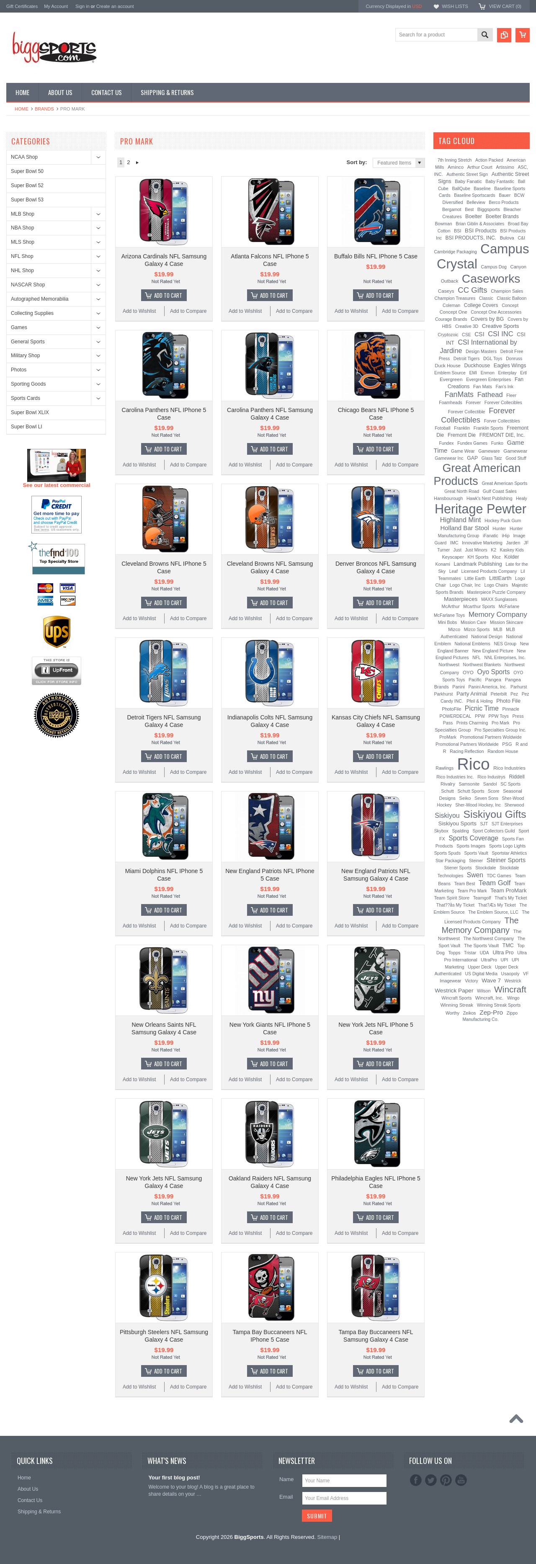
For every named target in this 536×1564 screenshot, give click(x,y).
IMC (454, 542)
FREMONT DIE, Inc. (502, 435)
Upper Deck (479, 966)
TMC (508, 945)
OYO (468, 672)
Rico (473, 764)
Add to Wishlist (139, 311)
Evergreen (451, 379)
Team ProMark (508, 890)
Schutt (447, 791)
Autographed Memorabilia (39, 299)
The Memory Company (480, 925)
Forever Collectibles (478, 415)
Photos (18, 370)
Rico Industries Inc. (455, 776)
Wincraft (510, 989)
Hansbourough (448, 498)
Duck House (448, 365)
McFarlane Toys (449, 615)
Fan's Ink (504, 386)
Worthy (452, 1012)
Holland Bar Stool (464, 527)
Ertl (523, 372)
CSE (466, 334)
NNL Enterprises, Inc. (505, 657)
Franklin (462, 427)
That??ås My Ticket (455, 904)
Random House (502, 751)
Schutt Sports (471, 791)
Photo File (508, 701)
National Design (486, 636)
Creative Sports (500, 326)
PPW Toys (499, 716)
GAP (472, 458)
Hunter (499, 528)
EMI (473, 373)
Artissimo (505, 167)
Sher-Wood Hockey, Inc (478, 805)
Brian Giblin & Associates (480, 224)
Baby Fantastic (499, 181)
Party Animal (471, 694)
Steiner (476, 860)
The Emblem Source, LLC (493, 912)
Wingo (513, 997)
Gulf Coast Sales (500, 491)
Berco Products (503, 202)
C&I (521, 237)
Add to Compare (188, 311)
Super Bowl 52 (27, 185)
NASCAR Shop (28, 285)
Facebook (416, 1480)
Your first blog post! (174, 1477)
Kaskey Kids (512, 550)
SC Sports (510, 783)
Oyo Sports (493, 671)
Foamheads (450, 402)
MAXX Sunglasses (499, 599)
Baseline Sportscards (474, 195)
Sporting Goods (28, 384)
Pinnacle (510, 708)
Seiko (465, 798)
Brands (44, 108)
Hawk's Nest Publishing (489, 498)
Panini (458, 686)
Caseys (446, 291)
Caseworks (491, 278)
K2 (493, 549)
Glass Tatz (492, 458)
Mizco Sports (477, 629)
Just (457, 550)
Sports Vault (476, 852)
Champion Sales (507, 291)
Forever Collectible (466, 411)
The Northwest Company (489, 938)
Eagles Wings (510, 365)
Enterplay (507, 373)
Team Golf (494, 883)
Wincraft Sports (456, 997)
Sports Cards (25, 398)
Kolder (511, 557)
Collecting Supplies (32, 313)
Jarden (513, 542)
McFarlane (509, 606)
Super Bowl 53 (27, 200)
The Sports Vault (481, 945)
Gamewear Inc (449, 458)
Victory (471, 981)
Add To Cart (168, 295)
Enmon (488, 372)
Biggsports (488, 209)
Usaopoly (510, 973)
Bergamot (451, 209)
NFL (476, 657)
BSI (457, 230)
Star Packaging (450, 860)
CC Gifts (472, 290)
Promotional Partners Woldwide (491, 736)
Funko (497, 443)
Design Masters (481, 351)
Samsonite (469, 783)
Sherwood (514, 805)
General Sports (28, 342)
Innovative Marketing (482, 542)
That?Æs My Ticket (497, 904)
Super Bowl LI (26, 427)
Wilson (483, 990)
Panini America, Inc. (488, 687)
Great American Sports (504, 483)
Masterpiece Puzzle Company (496, 592)
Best (469, 209)
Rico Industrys (491, 776)
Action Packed (489, 160)
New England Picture (492, 650)
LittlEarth (500, 578)
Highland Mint (460, 519)
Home (21, 108)
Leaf (453, 571)
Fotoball (442, 427)
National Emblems (472, 643)
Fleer (511, 395)
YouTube (461, 1480)
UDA (484, 953)
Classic (486, 298)
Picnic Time (482, 708)
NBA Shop (22, 228)
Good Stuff (515, 458)
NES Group (505, 643)
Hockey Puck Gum (502, 520)
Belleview (475, 202)
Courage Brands (451, 319)
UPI (504, 959)
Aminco (456, 167)
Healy (521, 498)
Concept (510, 305)
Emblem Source (450, 372)
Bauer (504, 195)
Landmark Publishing (478, 564)
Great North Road (461, 491)
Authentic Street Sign (467, 174)
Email (286, 1497)
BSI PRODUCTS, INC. (471, 238)
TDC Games (499, 875)
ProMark (447, 736)
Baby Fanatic (468, 181)
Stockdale (485, 867)
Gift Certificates (22, 6)
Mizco (454, 629)
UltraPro (489, 959)
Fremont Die (462, 435)
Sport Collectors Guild (493, 831)
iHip (506, 535)
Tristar (470, 953)
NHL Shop (22, 270)
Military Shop (25, 355)
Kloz (496, 556)
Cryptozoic (448, 334)
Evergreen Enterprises (488, 379)
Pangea (493, 679)
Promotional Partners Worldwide (467, 744)
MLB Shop (22, 214)
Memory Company (498, 614)
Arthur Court (479, 167)
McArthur (451, 606)
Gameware (489, 450)
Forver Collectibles (502, 421)
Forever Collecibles (503, 402)
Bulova (507, 237)
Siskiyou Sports (457, 823)
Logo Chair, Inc (465, 584)
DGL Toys (492, 358)
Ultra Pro (502, 952)
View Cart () (505, 6)
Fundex (446, 443)
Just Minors (476, 550)
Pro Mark (501, 722)
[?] (486, 140)
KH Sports (477, 556)
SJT (484, 823)
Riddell (516, 777)
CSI (479, 334)
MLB (497, 629)
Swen (475, 875)
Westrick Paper (454, 990)
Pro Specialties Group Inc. (500, 729)
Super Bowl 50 (27, 171)
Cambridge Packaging (455, 252)
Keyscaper (453, 556)
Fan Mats (482, 386)
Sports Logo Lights (507, 845)
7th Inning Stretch (455, 160)
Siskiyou (447, 815)
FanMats (459, 394)
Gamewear (515, 450)
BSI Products (481, 230)
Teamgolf (482, 897)
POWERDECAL (456, 716)
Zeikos (469, 1012)
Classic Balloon (511, 298)
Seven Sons (486, 798)
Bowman (443, 223)
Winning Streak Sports (499, 1004)
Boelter (473, 216)
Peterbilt (499, 693)
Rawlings (445, 767)
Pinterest (446, 1480)
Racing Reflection (467, 751)
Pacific (475, 679)
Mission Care (473, 622)
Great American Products (477, 474)
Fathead (490, 395)
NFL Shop (22, 256)
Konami (443, 564)
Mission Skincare (506, 622)
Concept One (453, 311)
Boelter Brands (502, 216)
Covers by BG (487, 319)
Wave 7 (491, 980)
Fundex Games (472, 443)
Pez (514, 693)
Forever (473, 402)
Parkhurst (443, 693)
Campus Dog (494, 266)
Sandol (490, 783)
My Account (56, 6)
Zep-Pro (491, 1012)
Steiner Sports (506, 860)
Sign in (82, 6)
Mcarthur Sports (479, 606)
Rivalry (448, 783)
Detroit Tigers (467, 358)
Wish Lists (455, 6)
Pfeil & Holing (479, 701)
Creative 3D (467, 326)
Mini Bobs (447, 622)
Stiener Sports (458, 868)
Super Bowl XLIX (30, 412)
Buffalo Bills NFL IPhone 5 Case (375, 256)
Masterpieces (460, 599)
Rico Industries (509, 767)
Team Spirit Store (451, 897)
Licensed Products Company (489, 571)
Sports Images (470, 845)
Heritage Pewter (480, 509)
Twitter (431, 1480)
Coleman (451, 305)
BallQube (461, 188)
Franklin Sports (488, 427)
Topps (454, 952)
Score (493, 791)
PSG (507, 744)
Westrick (513, 980)
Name (286, 1479)
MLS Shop (22, 242)
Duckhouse (477, 365)
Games (19, 327)
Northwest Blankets (482, 664)
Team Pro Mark (472, 891)
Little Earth (474, 578)
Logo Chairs (496, 584)
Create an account (115, 6)
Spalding (460, 831)
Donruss (514, 358)
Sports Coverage (473, 838)
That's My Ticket (511, 897)
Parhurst (518, 687)
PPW (480, 716)
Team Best (464, 883)
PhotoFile (451, 708)
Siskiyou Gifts (494, 814)
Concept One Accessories (496, 311)
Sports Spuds (447, 852)
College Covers (481, 305)
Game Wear (463, 450)
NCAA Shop (24, 157)
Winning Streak (457, 1004)
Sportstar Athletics (509, 853)
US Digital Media (481, 973)
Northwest (448, 664)
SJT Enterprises (507, 823)
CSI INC (500, 334)
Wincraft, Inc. (489, 997)
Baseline (482, 188)
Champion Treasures (455, 298)
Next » (137, 162)
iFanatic (490, 535)
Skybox (441, 831)
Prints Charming (472, 722)
